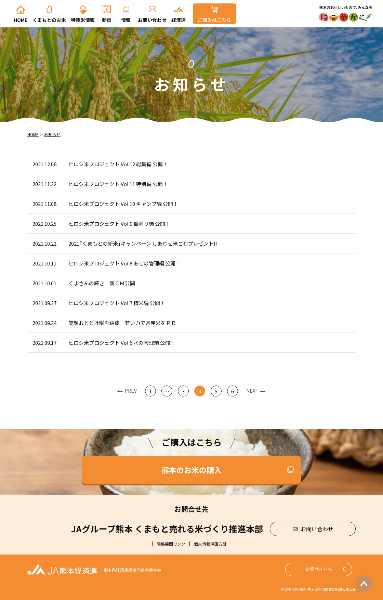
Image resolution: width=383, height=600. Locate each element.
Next (252, 391)
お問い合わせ (152, 19)
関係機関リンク (171, 544)
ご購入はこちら (214, 19)
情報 (126, 19)
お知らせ (52, 134)
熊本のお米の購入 (191, 469)
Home (20, 19)
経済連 (178, 19)
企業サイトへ (318, 569)
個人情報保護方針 (210, 544)
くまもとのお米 (49, 19)
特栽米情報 (83, 19)
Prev (131, 391)
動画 (106, 19)
